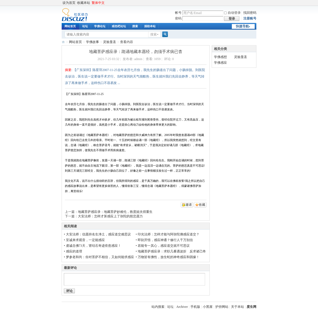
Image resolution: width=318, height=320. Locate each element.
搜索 (135, 26)
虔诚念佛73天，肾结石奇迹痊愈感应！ (93, 245)
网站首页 (70, 26)
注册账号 (249, 18)
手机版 (195, 306)
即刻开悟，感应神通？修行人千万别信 (165, 240)
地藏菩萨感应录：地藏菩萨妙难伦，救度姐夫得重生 (115, 211)
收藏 (202, 204)
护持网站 (221, 306)
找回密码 (249, 12)
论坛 (85, 26)
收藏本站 (83, 2)
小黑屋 (208, 306)
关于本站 (237, 306)
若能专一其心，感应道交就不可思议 (164, 245)
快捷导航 (242, 26)
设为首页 (68, 2)
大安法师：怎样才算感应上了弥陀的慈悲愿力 (110, 216)
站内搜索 (157, 306)
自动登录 (232, 12)
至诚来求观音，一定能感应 (85, 240)
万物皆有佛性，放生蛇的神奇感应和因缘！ (168, 257)
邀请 (188, 204)
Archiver (182, 306)
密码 (178, 18)
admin (138, 59)
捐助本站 (150, 26)
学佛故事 (92, 42)
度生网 (63, 42)
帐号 (178, 12)
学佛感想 (220, 57)
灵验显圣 (109, 42)
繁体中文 (98, 2)
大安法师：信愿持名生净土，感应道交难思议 (98, 234)
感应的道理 (74, 251)
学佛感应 (220, 62)
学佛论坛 (99, 26)
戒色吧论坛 (119, 26)
